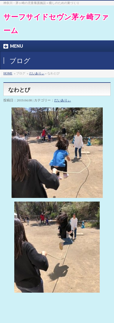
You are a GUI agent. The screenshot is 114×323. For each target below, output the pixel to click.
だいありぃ (36, 73)
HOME (7, 73)
